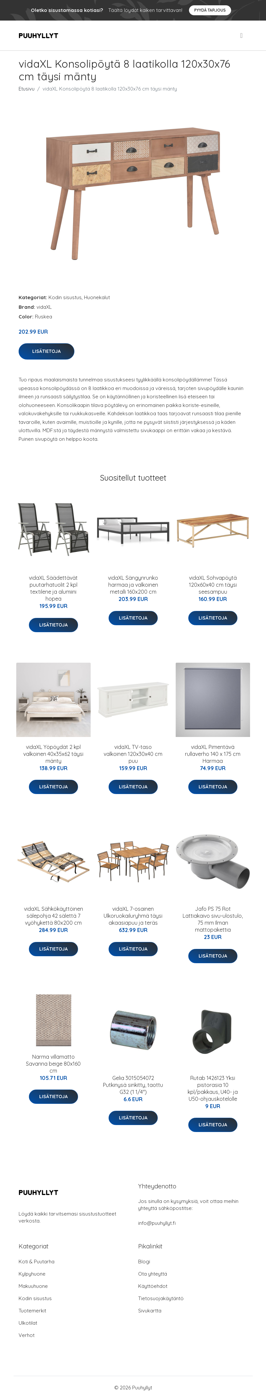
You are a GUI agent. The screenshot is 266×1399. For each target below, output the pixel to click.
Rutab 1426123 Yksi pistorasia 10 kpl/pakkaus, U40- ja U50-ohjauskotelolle (213, 1088)
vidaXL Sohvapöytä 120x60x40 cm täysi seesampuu (213, 584)
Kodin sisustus (65, 297)
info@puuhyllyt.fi (157, 1223)
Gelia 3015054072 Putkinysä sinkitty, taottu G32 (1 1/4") (133, 1085)
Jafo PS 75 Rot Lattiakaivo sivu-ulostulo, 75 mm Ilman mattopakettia (213, 919)
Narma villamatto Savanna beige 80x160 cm (53, 1063)
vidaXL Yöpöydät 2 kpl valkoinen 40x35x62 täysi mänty (53, 754)
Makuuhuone (33, 1286)
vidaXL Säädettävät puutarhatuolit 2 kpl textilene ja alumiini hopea (53, 588)
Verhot (27, 1335)
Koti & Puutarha (36, 1261)
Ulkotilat (28, 1323)
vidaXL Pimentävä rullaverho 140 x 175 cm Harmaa (212, 754)
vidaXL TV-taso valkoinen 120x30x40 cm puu (133, 754)
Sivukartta (149, 1310)
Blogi (144, 1261)
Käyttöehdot (152, 1286)
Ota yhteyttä (152, 1274)
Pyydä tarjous (210, 10)
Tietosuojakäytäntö (161, 1298)
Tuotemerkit (32, 1310)
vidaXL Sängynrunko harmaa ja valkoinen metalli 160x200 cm (133, 584)
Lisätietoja (46, 351)
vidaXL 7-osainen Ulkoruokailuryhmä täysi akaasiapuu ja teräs (133, 915)
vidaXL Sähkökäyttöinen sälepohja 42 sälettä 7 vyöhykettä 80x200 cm (53, 915)
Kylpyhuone (32, 1274)
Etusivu (27, 89)
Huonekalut (97, 297)
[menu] (241, 35)
